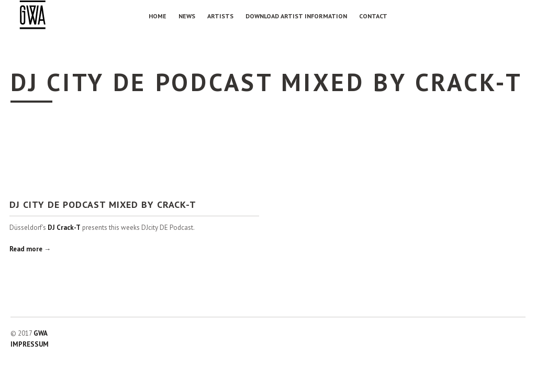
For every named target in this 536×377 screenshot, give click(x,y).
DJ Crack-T (64, 227)
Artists (220, 16)
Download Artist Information (296, 16)
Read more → (30, 249)
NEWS (186, 16)
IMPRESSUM (29, 344)
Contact (373, 16)
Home (157, 16)
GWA (41, 333)
